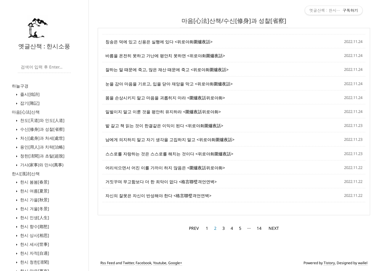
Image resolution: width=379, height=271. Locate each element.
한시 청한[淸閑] (34, 262)
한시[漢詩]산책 (26, 173)
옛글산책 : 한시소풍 (44, 46)
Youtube (159, 262)
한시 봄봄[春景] (34, 182)
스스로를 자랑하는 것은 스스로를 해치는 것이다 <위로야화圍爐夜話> (169, 154)
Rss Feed (107, 262)
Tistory (329, 262)
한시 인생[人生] (34, 217)
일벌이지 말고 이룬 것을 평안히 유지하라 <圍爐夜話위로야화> (163, 111)
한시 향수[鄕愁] (34, 226)
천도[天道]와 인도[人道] (42, 120)
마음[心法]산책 (26, 112)
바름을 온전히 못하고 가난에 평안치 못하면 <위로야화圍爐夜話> (165, 55)
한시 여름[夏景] (34, 191)
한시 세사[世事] (34, 244)
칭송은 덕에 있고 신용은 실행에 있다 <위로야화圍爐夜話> (159, 41)
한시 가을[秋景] (34, 200)
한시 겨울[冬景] (34, 208)
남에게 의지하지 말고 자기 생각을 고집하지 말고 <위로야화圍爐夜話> (170, 139)
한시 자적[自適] (34, 253)
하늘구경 (20, 86)
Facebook (143, 262)
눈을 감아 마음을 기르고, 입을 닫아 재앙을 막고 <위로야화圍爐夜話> (169, 84)
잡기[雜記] (29, 103)
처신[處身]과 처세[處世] (42, 138)
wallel (362, 262)
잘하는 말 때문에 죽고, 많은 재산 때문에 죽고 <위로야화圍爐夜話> (167, 69)
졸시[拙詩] (29, 94)
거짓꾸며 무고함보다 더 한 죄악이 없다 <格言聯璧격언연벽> (161, 181)
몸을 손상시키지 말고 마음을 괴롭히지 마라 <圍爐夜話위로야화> (165, 98)
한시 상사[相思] (34, 235)
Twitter (128, 262)
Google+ (175, 262)
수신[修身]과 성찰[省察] (42, 129)
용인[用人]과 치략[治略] (42, 147)
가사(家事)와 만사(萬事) (41, 165)
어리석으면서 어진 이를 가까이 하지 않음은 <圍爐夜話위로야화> (165, 167)
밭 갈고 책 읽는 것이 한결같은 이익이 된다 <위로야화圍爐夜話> (164, 125)
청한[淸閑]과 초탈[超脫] (42, 156)
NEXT (274, 228)
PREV (194, 228)
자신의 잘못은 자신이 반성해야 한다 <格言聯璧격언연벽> (158, 195)
